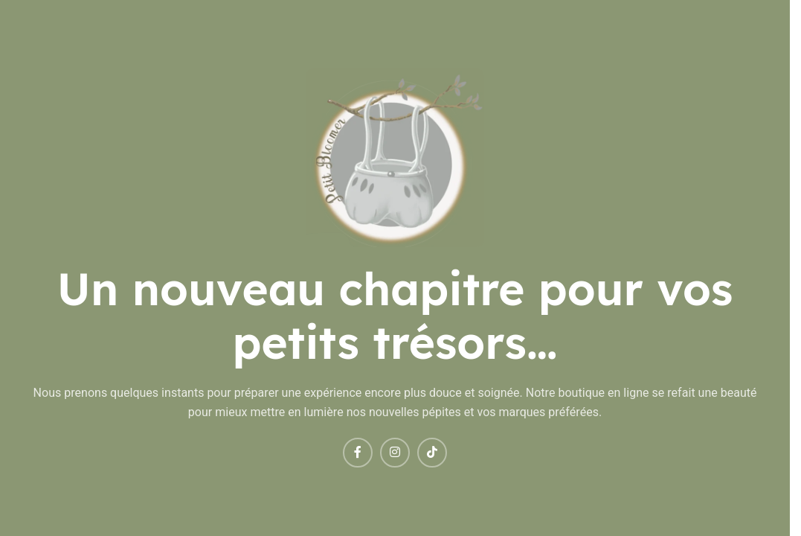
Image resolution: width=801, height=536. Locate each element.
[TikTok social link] (432, 453)
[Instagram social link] (395, 453)
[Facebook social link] (358, 453)
